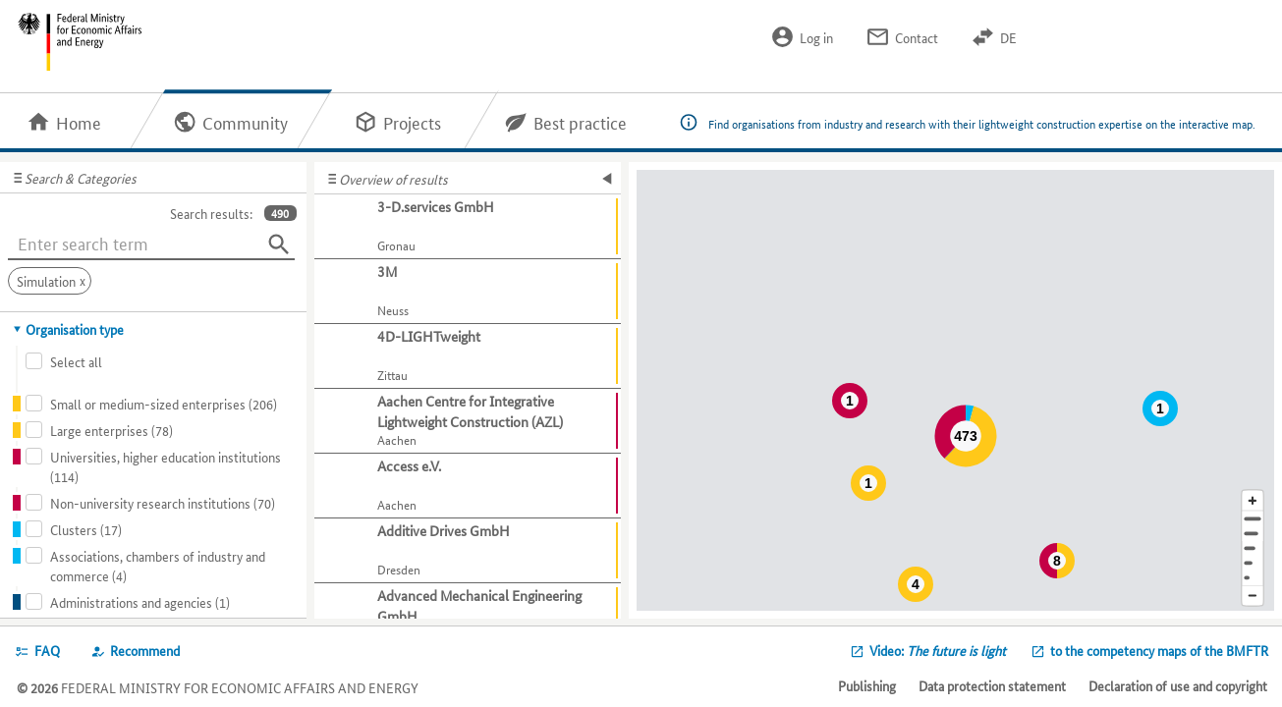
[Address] (1252, 519)
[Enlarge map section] (1252, 500)
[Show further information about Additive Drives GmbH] (467, 550)
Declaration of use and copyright (1177, 685)
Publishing (867, 685)
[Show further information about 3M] (467, 291)
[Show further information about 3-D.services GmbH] (467, 226)
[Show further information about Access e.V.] (467, 486)
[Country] (1252, 563)
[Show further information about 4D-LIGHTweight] (467, 356)
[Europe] (1252, 578)
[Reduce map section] (1252, 596)
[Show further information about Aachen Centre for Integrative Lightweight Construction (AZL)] (467, 421)
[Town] (1252, 533)
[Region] (1252, 548)
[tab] (154, 329)
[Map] (955, 390)
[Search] (279, 244)
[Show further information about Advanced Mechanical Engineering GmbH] (467, 615)
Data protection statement (992, 685)
